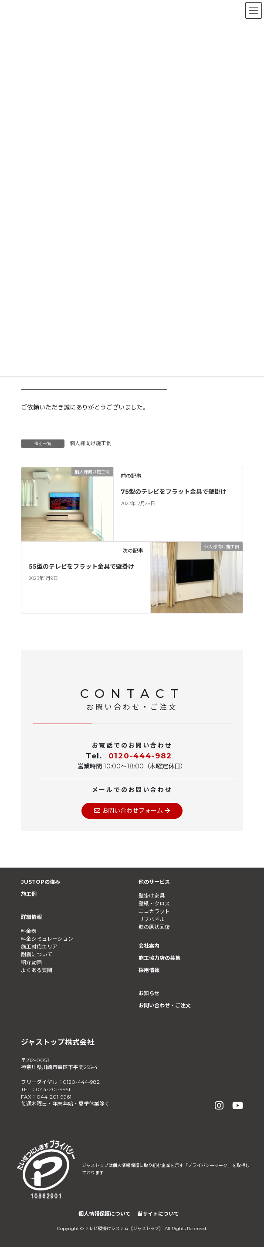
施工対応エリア (39, 946)
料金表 (29, 931)
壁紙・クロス (154, 903)
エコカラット (154, 911)
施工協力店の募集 (159, 958)
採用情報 (149, 970)
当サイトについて (158, 1213)
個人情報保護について (104, 1213)
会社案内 (149, 945)
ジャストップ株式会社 (58, 1042)
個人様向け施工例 (91, 443)
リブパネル (152, 919)
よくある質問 (36, 970)
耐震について (36, 954)
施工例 (29, 894)
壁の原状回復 (154, 927)
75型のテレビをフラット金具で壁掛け (174, 492)
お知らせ (149, 993)
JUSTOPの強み (40, 881)
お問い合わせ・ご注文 (165, 1005)
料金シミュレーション (47, 938)
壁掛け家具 (152, 895)
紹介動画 (31, 962)
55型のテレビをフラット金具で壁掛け (81, 566)
